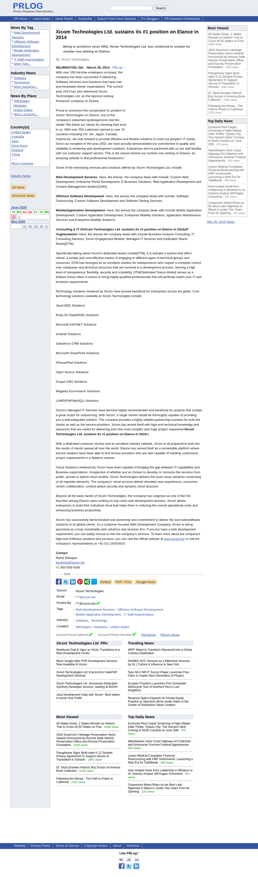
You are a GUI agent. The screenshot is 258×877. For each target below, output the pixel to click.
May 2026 (18, 221)
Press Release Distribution (33, 9)
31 (24, 226)
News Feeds (64, 19)
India (15, 141)
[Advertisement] (165, 101)
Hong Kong (20, 145)
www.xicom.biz (174, 539)
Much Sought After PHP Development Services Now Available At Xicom (86, 662)
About (117, 845)
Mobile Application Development (98, 614)
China (16, 154)
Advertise (132, 845)
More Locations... (26, 114)
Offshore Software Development (140, 609)
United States (22, 110)
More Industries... (26, 87)
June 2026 (19, 207)
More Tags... (22, 64)
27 (47, 226)
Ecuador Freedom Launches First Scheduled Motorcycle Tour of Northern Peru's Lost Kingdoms (157, 687)
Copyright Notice (96, 845)
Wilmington (22, 101)
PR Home (21, 19)
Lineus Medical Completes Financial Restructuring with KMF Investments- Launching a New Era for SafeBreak (160, 759)
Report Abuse (170, 635)
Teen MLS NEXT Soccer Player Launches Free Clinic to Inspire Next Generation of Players (158, 674)
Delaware (20, 105)
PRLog (117, 67)
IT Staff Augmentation (29, 59)
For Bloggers (150, 19)
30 (30, 226)
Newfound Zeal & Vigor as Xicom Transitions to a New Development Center (88, 651)
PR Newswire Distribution (182, 19)
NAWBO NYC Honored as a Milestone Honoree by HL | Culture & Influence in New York (159, 662)
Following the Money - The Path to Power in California (225, 107)
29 (35, 226)
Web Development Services (95, 609)
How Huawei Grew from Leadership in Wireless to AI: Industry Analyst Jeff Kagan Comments (160, 772)
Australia (18, 136)
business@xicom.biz (70, 562)
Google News (145, 582)
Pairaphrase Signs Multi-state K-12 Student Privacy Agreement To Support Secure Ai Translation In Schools (84, 756)
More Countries (22, 163)
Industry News (21, 176)
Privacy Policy (40, 845)
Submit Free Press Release (116, 19)
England (17, 150)
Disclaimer (148, 635)
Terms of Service (67, 845)
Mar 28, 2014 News (221, 222)
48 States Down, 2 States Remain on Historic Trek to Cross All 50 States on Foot (85, 725)
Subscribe (85, 19)
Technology (22, 82)
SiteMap (20, 845)
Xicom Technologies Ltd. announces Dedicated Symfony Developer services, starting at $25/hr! (87, 685)
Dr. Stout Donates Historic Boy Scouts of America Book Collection (226, 96)
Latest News (41, 19)
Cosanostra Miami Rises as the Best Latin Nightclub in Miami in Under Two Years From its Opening (158, 788)
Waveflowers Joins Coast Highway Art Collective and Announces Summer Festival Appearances (159, 743)
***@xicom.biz (86, 597)
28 (41, 226)
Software (20, 78)
